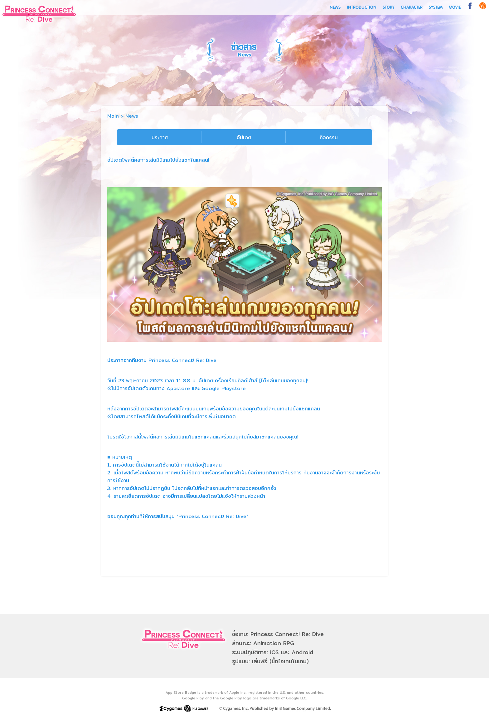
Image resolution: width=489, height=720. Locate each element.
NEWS (335, 7)
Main (113, 116)
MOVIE (455, 7)
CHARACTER (412, 7)
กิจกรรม (329, 137)
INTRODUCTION (361, 7)
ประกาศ (160, 137)
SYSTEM (436, 7)
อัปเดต (244, 137)
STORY (389, 7)
